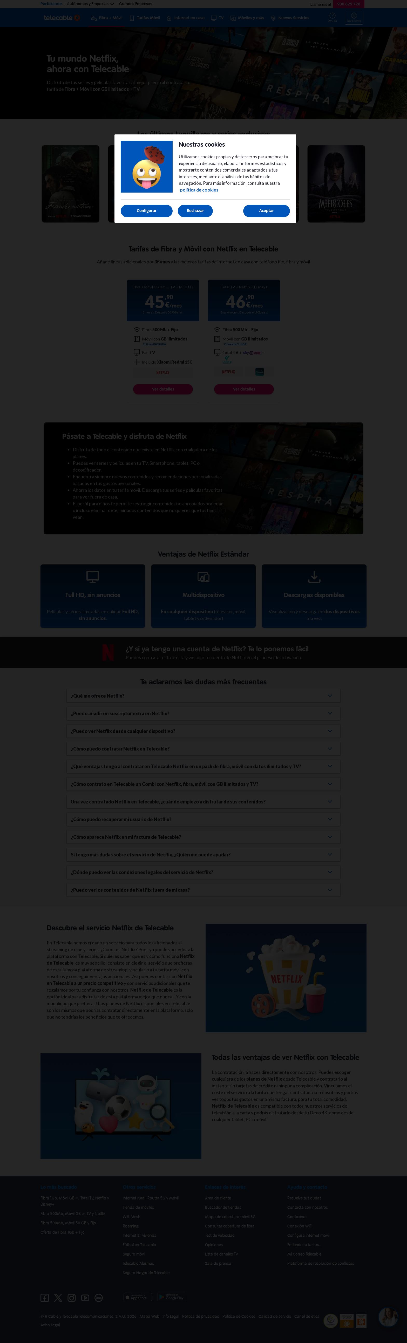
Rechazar (195, 211)
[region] (205, 178)
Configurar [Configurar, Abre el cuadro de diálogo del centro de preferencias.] (147, 211)
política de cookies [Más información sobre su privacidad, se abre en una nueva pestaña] (199, 190)
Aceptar (266, 211)
